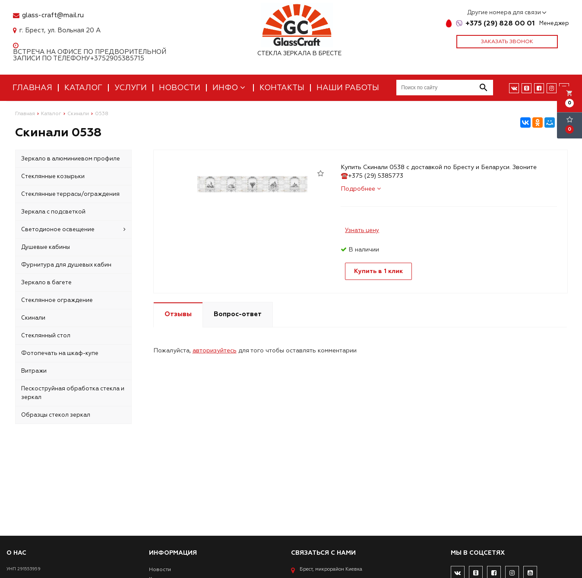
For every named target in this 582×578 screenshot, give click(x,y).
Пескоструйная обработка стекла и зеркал (72, 393)
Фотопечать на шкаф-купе (59, 353)
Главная (32, 88)
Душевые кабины (45, 247)
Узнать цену (362, 230)
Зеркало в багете (46, 282)
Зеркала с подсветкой (53, 211)
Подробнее (361, 188)
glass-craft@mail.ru (53, 15)
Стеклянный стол (45, 335)
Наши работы (347, 88)
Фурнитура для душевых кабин (66, 264)
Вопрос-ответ (238, 314)
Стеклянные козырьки (53, 176)
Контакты (281, 88)
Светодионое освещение (73, 229)
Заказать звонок (507, 41)
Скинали (33, 317)
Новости (179, 88)
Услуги (130, 88)
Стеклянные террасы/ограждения (70, 194)
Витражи (34, 371)
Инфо (229, 88)
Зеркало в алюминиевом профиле (70, 158)
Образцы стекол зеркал (55, 415)
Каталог (83, 88)
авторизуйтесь (215, 350)
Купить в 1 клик (378, 271)
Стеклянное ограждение (57, 300)
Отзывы (178, 314)
